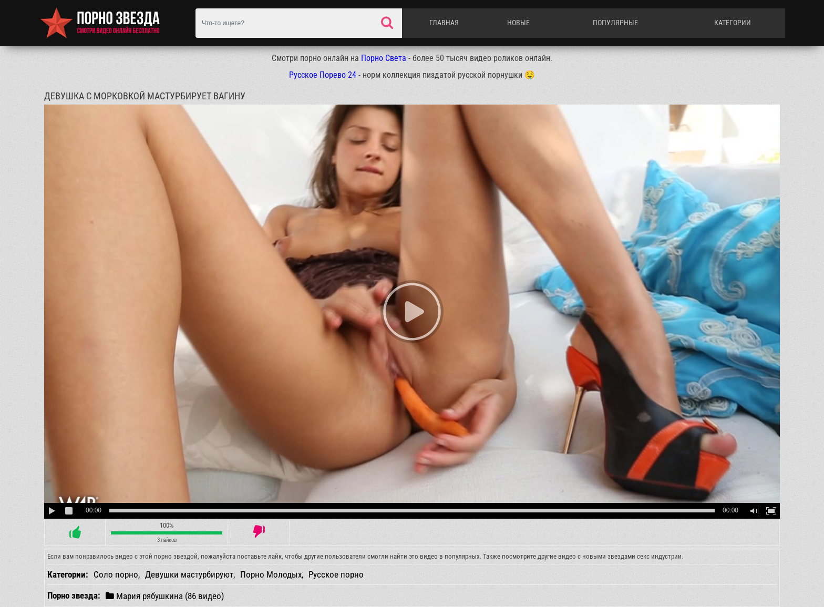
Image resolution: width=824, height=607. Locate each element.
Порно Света (383, 58)
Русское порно (336, 574)
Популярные (615, 22)
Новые (518, 22)
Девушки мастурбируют (189, 574)
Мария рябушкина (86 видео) (165, 595)
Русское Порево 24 (322, 75)
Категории (732, 22)
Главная (444, 22)
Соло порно (116, 574)
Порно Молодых (271, 574)
